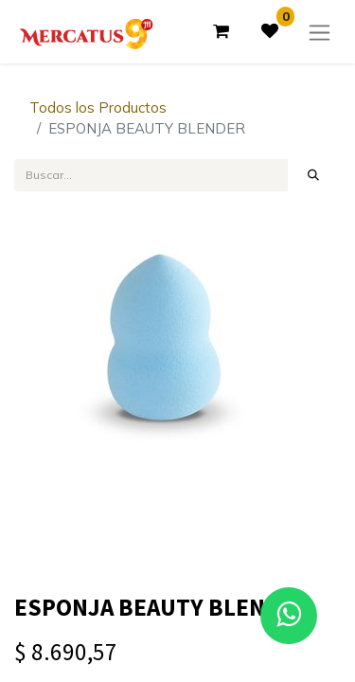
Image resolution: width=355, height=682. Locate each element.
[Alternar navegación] (319, 31)
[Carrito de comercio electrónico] (220, 31)
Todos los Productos (98, 108)
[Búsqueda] (314, 175)
